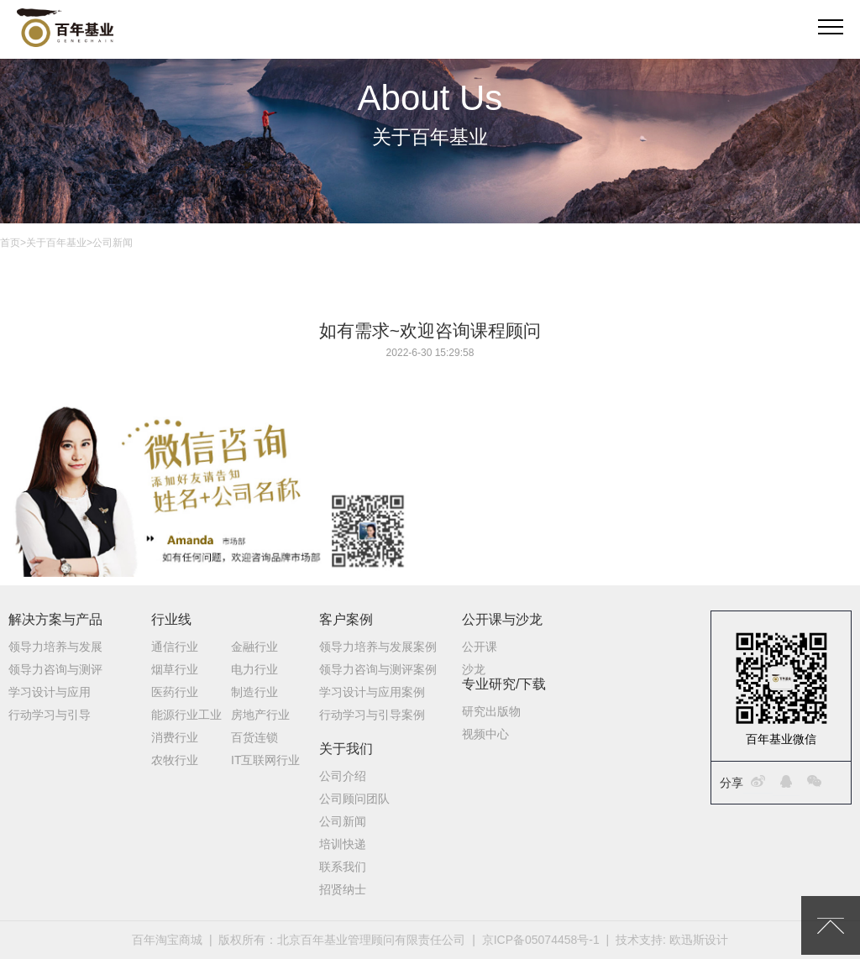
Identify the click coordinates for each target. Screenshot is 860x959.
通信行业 (174, 646)
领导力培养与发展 (55, 646)
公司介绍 (342, 776)
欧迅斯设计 (698, 939)
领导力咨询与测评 (55, 669)
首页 (10, 243)
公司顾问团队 (354, 798)
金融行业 (254, 646)
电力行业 (254, 669)
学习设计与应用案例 (372, 692)
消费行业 (174, 737)
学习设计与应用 (49, 692)
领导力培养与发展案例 (378, 646)
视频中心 (485, 734)
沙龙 (473, 669)
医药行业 (174, 692)
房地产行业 (260, 714)
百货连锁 (254, 737)
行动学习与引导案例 (372, 714)
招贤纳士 (342, 889)
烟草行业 (174, 669)
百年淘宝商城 (167, 939)
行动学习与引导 (49, 714)
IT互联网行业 (265, 760)
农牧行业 (174, 760)
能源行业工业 (186, 714)
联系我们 (342, 866)
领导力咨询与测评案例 (378, 669)
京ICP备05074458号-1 (541, 939)
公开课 (479, 646)
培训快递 (342, 844)
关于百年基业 (56, 243)
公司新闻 (342, 821)
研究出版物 (491, 711)
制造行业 (254, 692)
